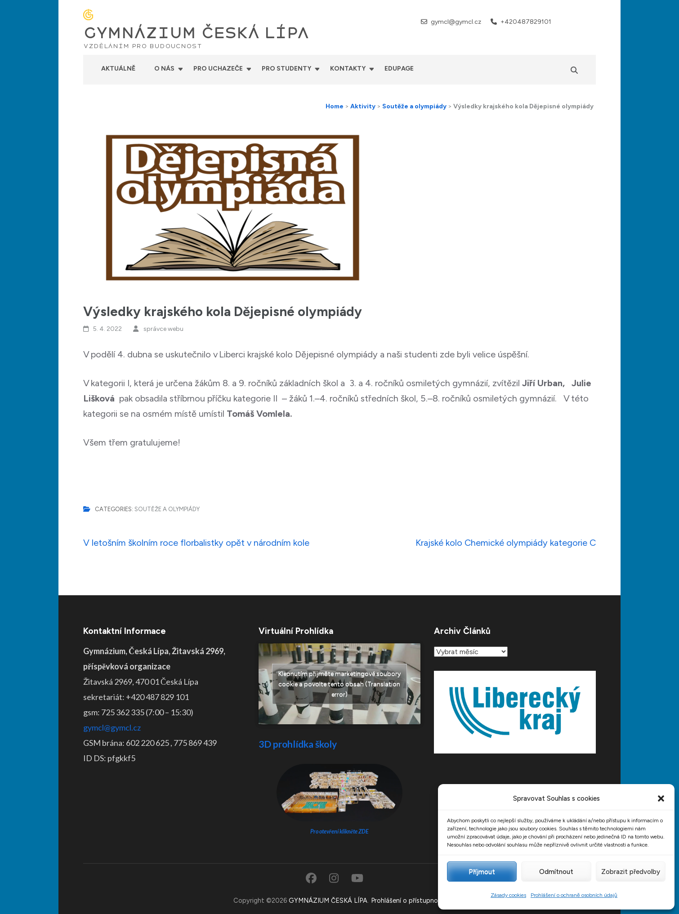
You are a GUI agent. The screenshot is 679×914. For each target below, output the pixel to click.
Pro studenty (286, 68)
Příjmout (482, 872)
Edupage (399, 68)
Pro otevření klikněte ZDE (339, 831)
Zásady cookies (508, 895)
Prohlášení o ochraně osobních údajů (574, 895)
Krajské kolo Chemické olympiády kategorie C (505, 542)
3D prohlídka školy (298, 743)
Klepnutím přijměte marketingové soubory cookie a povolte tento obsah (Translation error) (339, 684)
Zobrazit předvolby (630, 872)
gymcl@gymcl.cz (456, 22)
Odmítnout (556, 872)
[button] (661, 798)
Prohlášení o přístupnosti (408, 900)
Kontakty (348, 68)
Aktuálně (118, 68)
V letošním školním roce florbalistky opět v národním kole (196, 542)
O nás (164, 68)
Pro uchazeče (218, 68)
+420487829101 (525, 22)
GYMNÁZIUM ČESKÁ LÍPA (196, 33)
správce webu (163, 329)
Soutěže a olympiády (167, 509)
